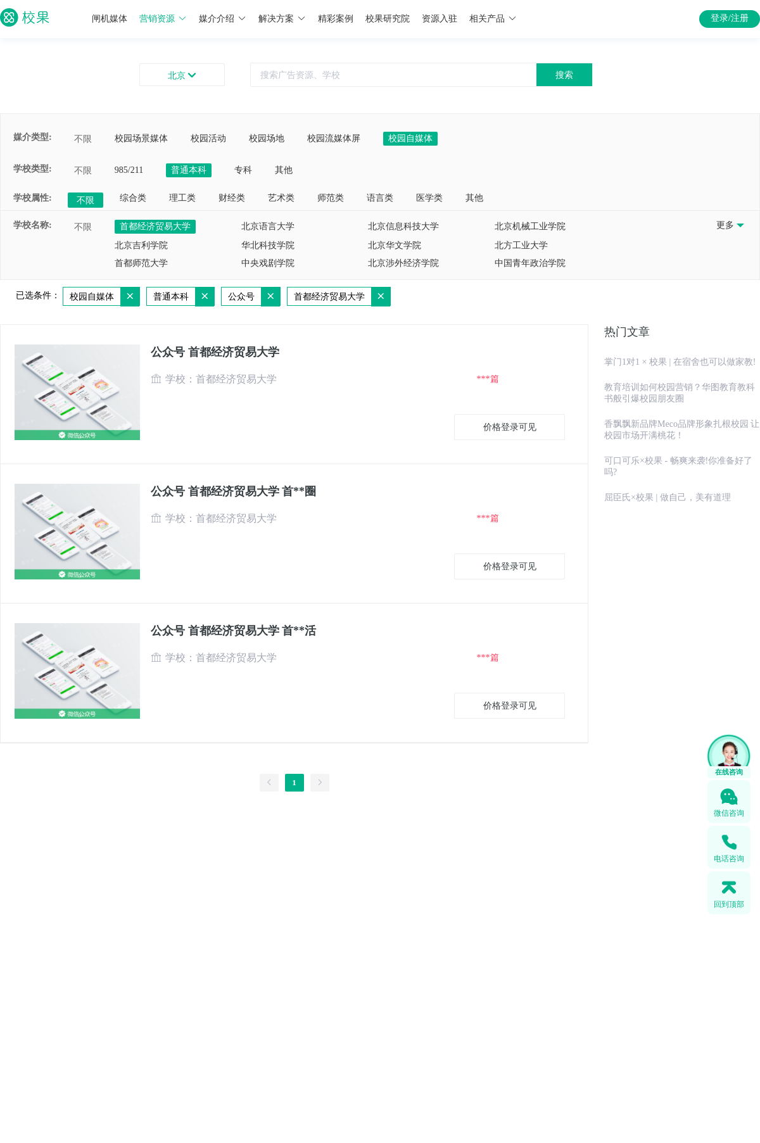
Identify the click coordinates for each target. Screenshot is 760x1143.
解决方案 (282, 18)
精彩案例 (335, 18)
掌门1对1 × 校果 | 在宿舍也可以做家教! (680, 362)
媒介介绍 (222, 18)
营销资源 (163, 18)
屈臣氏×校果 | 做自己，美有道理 (667, 497)
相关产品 (493, 18)
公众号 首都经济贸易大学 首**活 (233, 630)
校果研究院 (387, 18)
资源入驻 (439, 18)
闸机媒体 (109, 18)
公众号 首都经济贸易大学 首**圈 (233, 491)
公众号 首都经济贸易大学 (215, 352)
